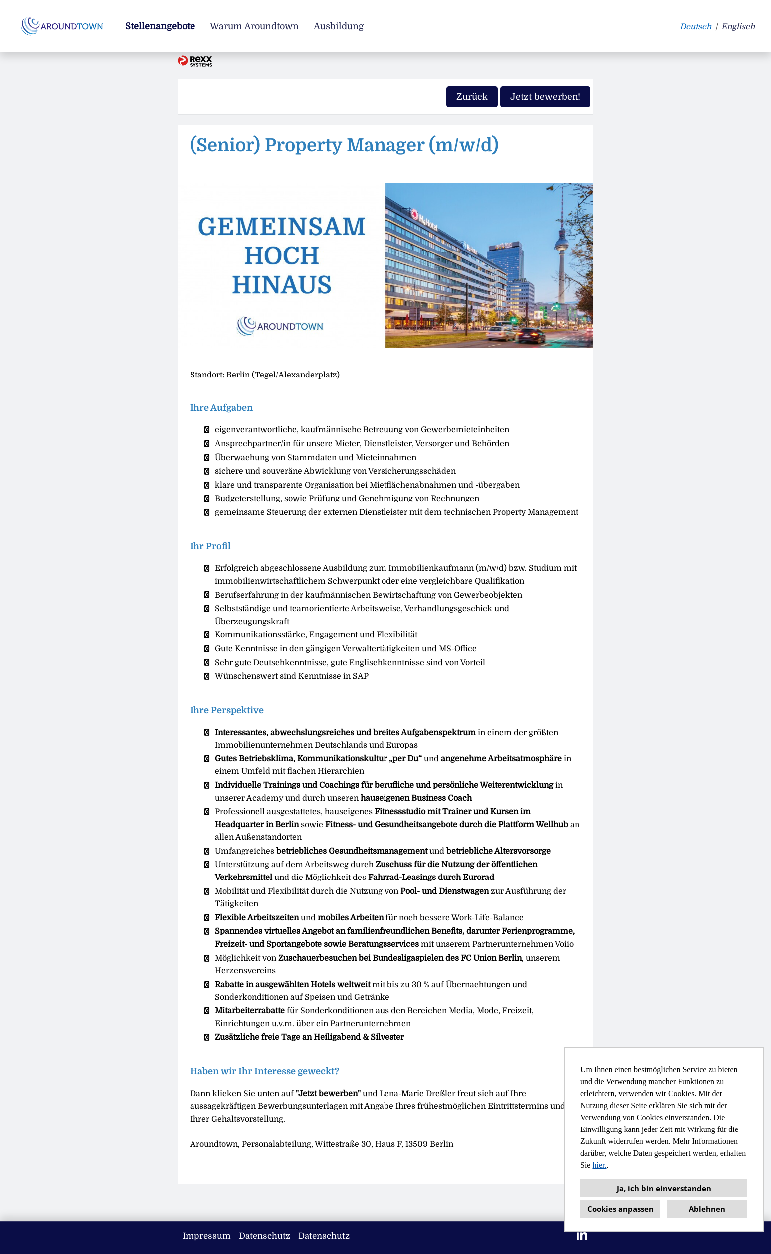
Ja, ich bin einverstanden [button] (664, 1188)
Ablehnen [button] (707, 1209)
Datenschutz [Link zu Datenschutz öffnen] (264, 1236)
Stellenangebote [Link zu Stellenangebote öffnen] (160, 26)
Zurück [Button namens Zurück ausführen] (472, 97)
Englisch (738, 26)
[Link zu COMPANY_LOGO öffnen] (63, 26)
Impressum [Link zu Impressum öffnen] (207, 1236)
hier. (599, 1165)
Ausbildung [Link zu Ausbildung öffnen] (339, 26)
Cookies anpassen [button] (620, 1209)
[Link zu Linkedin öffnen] (582, 1235)
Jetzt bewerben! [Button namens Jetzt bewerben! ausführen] (545, 97)
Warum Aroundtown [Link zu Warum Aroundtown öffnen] (254, 26)
